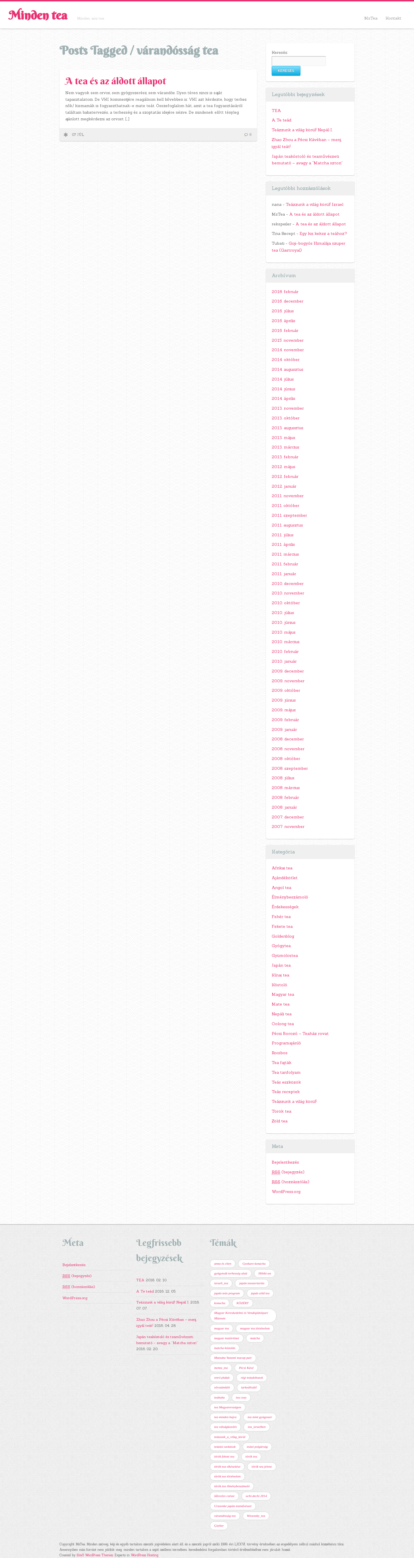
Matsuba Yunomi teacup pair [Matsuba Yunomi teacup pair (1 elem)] (233, 1357)
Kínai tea (280, 975)
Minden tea (38, 15)
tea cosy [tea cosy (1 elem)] (241, 1397)
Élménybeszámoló (290, 897)
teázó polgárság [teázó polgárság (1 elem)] (257, 1446)
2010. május (284, 632)
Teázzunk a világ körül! (294, 1101)
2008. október (286, 758)
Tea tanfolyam (286, 1072)
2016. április (283, 320)
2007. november (288, 826)
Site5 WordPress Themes (95, 1555)
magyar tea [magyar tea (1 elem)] (221, 1328)
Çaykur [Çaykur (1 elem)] (219, 1525)
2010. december (288, 583)
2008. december (288, 739)
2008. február (285, 797)
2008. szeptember (290, 768)
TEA (276, 110)
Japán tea (281, 965)
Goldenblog (283, 936)
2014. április (283, 398)
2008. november (288, 748)
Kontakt (393, 18)
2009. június (284, 700)
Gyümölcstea (285, 955)
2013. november (288, 408)
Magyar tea (283, 994)
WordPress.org (286, 1191)
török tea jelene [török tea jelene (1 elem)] (262, 1466)
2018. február (285, 291)
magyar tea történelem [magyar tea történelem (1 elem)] (255, 1328)
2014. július (283, 379)
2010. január (284, 661)
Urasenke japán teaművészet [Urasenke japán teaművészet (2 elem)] (233, 1506)
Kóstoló (279, 984)
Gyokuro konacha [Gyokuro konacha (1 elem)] (253, 1263)
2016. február (285, 330)
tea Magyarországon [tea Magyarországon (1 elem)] (227, 1407)
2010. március (286, 641)
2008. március (286, 787)
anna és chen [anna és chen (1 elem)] (222, 1263)
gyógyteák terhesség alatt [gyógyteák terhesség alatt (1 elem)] (230, 1273)
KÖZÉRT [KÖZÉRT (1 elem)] (242, 1303)
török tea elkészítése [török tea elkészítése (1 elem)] (227, 1466)
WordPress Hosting (144, 1555)
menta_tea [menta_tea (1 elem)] (221, 1367)
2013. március (285, 447)
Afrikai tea (282, 868)
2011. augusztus (287, 525)
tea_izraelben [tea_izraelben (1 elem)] (257, 1426)
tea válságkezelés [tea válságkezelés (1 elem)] (225, 1426)
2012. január (284, 486)
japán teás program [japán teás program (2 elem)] (227, 1293)
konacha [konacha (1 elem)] (219, 1303)
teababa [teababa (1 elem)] (219, 1397)
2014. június (283, 389)
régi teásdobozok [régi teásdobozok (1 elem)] (252, 1377)
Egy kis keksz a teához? (323, 233)
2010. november (288, 593)
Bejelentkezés (285, 1162)
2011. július (283, 534)
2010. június (284, 622)
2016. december (287, 301)
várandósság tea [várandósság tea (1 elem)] (225, 1515)
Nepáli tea (282, 1014)
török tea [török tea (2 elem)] (251, 1456)
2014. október (286, 359)
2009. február (285, 719)
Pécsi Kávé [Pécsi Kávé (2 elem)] (246, 1367)
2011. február (285, 564)
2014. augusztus (287, 369)
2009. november (288, 680)
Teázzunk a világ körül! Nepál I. (302, 129)
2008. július (283, 777)
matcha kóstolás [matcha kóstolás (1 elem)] (224, 1348)
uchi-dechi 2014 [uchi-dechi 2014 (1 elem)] (256, 1496)
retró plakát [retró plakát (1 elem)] (221, 1377)
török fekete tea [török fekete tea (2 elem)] (224, 1456)
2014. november (288, 349)
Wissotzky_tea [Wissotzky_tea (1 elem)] (256, 1515)
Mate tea (281, 1004)
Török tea (281, 1111)
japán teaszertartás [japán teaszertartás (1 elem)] (251, 1283)
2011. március (285, 554)
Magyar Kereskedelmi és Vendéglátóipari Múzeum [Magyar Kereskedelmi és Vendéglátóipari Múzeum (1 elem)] (241, 1315)
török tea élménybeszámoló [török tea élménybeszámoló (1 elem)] (232, 1486)
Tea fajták (282, 1062)
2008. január (284, 807)
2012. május (283, 466)
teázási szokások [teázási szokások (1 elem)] (225, 1446)
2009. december (288, 671)
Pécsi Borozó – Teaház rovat (300, 1033)
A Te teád (281, 120)
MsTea (370, 18)
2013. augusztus (287, 427)
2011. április (283, 544)
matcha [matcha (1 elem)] (255, 1338)
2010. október (286, 602)
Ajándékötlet (285, 877)
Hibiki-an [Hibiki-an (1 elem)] (264, 1273)
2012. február (285, 476)
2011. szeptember (289, 515)
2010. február (285, 651)
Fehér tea (281, 916)
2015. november (288, 340)
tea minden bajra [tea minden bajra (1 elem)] (225, 1417)
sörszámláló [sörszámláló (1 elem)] (222, 1387)
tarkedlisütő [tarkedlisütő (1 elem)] (249, 1387)
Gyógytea (281, 945)
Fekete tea (282, 926)
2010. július (283, 612)
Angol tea (281, 887)
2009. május (284, 709)
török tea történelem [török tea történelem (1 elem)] (227, 1476)
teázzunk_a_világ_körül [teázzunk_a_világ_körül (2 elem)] (229, 1437)
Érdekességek (285, 906)
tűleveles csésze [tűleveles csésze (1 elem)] (224, 1496)
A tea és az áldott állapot (115, 81)
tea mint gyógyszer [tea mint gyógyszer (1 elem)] (260, 1417)
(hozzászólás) (290, 1181)
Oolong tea (283, 1023)
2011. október (285, 505)
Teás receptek (286, 1091)
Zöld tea (280, 1121)
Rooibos (280, 1052)
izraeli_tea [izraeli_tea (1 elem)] (221, 1283)
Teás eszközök (286, 1082)
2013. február (285, 456)
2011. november (288, 495)
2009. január (284, 729)
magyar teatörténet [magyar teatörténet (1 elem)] (226, 1338)
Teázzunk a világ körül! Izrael (314, 204)
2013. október (286, 418)
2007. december (288, 817)
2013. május (283, 437)
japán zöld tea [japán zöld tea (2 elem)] (260, 1293)
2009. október (286, 690)
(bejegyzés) (288, 1172)
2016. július (283, 311)
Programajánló (286, 1043)
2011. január (284, 573)
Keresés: (280, 52)
